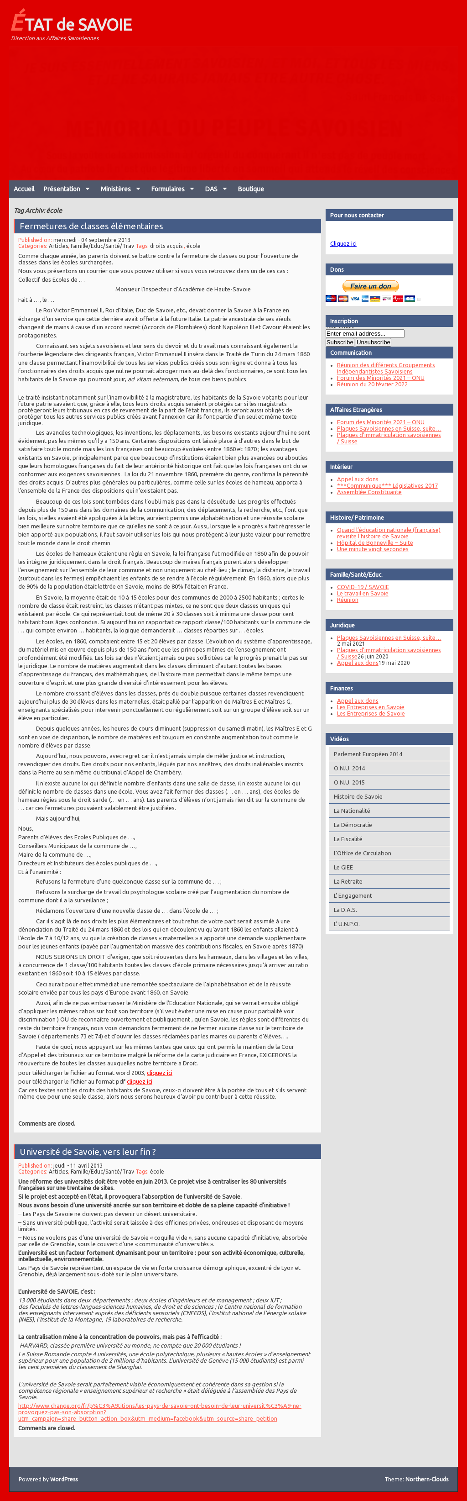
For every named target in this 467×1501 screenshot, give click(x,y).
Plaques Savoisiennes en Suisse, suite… (386, 428)
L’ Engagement (350, 895)
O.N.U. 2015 (346, 782)
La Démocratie (350, 825)
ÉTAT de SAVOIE (70, 22)
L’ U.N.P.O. (344, 924)
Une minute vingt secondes (369, 549)
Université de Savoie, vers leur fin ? (90, 1154)
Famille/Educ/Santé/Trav (104, 257)
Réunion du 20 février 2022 (369, 384)
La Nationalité (349, 810)
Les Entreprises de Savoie (368, 713)
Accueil (24, 189)
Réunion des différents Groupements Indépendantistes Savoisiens (383, 368)
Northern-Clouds (426, 1479)
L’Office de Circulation (359, 853)
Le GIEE (340, 867)
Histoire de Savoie (355, 796)
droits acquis (166, 257)
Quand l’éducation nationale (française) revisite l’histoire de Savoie (385, 533)
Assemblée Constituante (366, 492)
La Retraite (345, 881)
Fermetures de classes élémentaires (93, 237)
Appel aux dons (354, 479)
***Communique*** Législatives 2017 (384, 485)
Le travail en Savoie (359, 593)
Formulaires (168, 189)
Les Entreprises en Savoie (367, 707)
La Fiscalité (345, 839)
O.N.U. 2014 (346, 768)
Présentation (62, 189)
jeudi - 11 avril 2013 (81, 1168)
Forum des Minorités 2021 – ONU (377, 377)
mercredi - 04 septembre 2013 (94, 251)
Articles (61, 257)
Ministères (116, 189)
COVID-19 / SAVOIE (360, 587)
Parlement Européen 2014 (365, 754)
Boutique (251, 189)
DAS (211, 189)
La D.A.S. (342, 909)
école (193, 257)
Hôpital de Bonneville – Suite (372, 542)
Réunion (344, 599)
